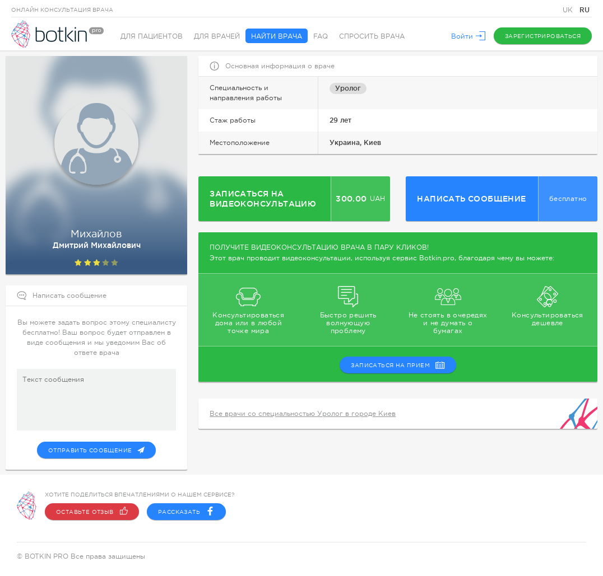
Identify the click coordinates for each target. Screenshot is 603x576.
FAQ (320, 36)
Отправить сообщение (96, 450)
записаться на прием (398, 365)
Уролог (348, 88)
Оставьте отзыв (92, 511)
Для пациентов (151, 36)
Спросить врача (372, 36)
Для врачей (217, 36)
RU (584, 9)
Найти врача (276, 36)
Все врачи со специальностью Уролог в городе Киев (303, 414)
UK (569, 10)
